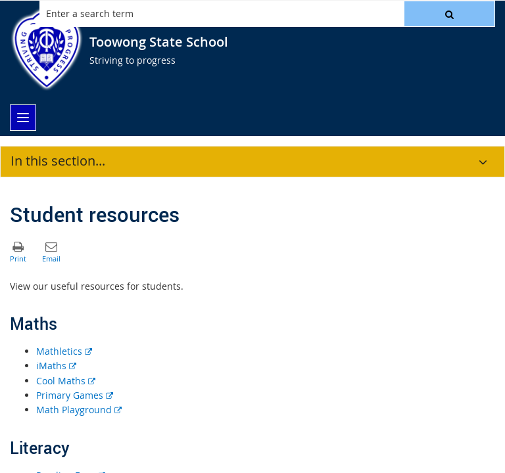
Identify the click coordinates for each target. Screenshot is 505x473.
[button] (449, 14)
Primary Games (74, 395)
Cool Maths (65, 380)
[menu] (23, 117)
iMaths (56, 365)
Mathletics (64, 351)
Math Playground (79, 409)
